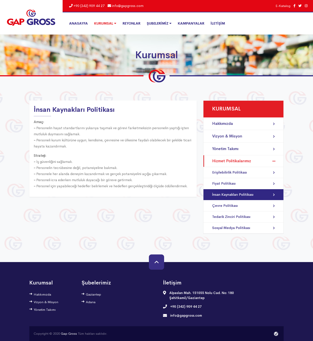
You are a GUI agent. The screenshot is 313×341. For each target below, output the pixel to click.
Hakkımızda (243, 124)
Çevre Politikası (243, 205)
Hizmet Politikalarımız (231, 161)
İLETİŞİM (218, 23)
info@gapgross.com (125, 5)
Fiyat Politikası (243, 183)
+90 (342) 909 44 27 (87, 5)
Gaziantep (91, 294)
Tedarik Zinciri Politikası (243, 216)
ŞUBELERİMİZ (159, 23)
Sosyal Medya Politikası (243, 228)
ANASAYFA (78, 23)
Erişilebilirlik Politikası (243, 172)
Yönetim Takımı (243, 149)
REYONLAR (131, 23)
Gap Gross (69, 333)
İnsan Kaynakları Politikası (243, 194)
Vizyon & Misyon (243, 136)
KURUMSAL (105, 23)
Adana (88, 302)
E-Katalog (283, 5)
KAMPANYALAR (191, 23)
